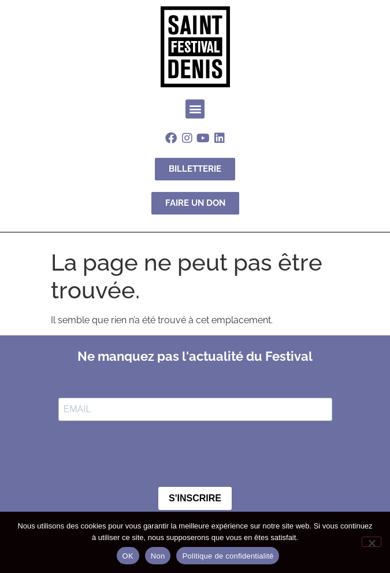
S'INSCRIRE (195, 498)
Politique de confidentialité (227, 556)
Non (158, 556)
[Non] (371, 542)
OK (127, 556)
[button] (195, 109)
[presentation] (146, 455)
